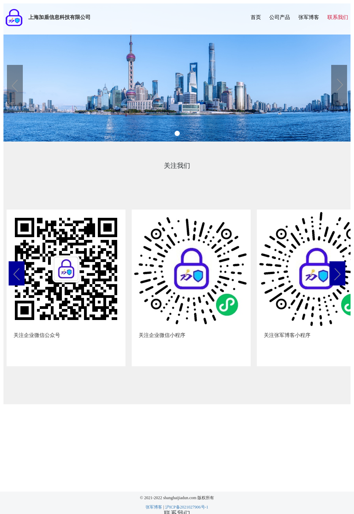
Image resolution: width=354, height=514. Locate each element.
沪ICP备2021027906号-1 (186, 507)
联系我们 (337, 17)
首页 (256, 17)
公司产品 (279, 17)
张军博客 (308, 17)
